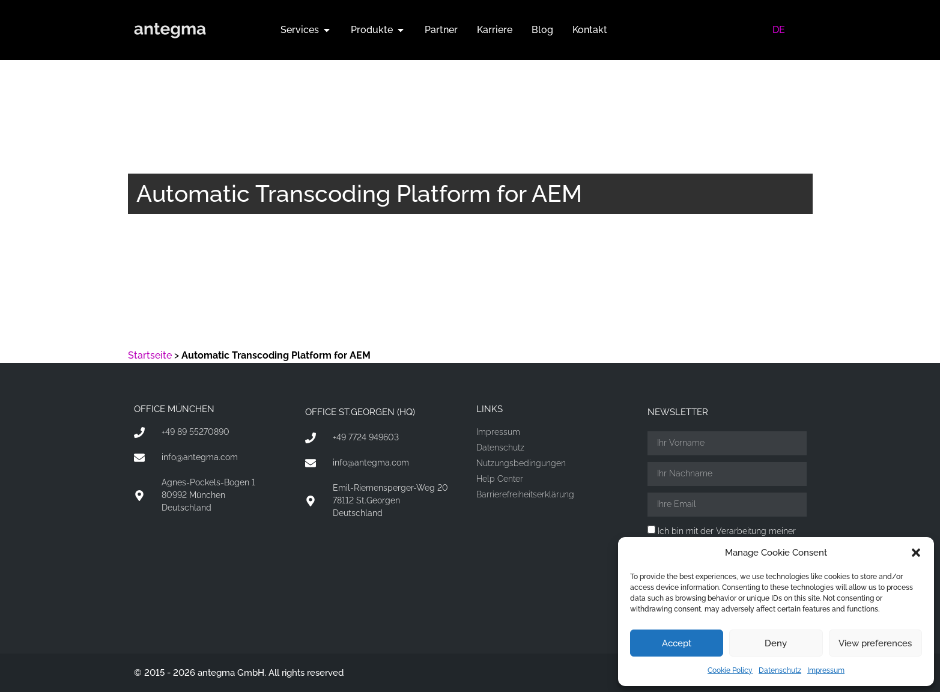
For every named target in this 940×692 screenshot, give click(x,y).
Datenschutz (780, 670)
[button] (916, 553)
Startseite (150, 355)
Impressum (825, 670)
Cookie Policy (730, 670)
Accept (676, 643)
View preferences (875, 643)
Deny (776, 643)
